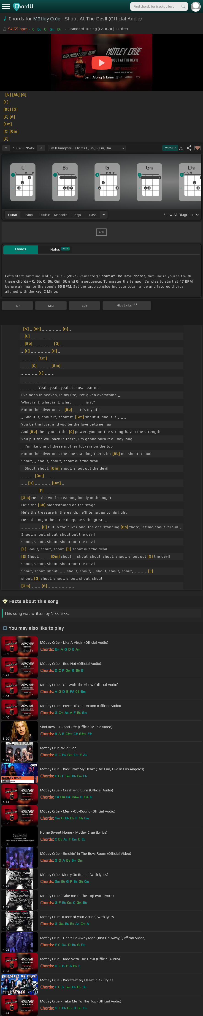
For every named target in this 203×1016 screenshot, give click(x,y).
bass (92, 215)
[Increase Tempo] (41, 148)
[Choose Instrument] (103, 214)
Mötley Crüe (47, 19)
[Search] (183, 6)
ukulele (45, 215)
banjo (77, 215)
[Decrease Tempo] (6, 148)
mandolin (60, 215)
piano (29, 215)
